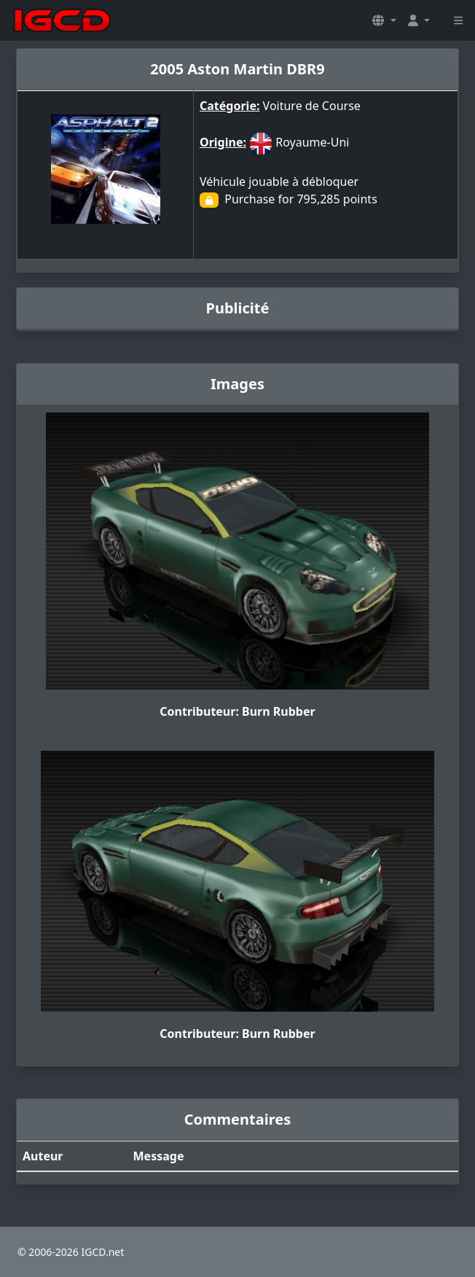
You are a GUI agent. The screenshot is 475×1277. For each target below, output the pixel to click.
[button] (383, 20)
